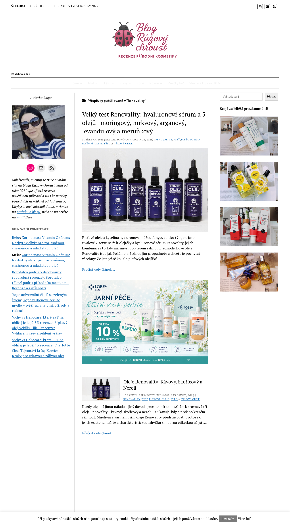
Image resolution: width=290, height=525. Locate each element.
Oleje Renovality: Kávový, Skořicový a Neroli (162, 385)
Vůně (140, 83)
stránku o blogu (28, 211)
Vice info (245, 518)
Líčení (74, 83)
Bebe (16, 237)
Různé (154, 83)
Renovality (164, 139)
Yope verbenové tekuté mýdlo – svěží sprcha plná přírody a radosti (40, 305)
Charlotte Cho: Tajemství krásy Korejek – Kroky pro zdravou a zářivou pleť (41, 350)
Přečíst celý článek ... (98, 269)
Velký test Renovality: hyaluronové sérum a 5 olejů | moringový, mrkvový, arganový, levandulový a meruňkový (143, 122)
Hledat (271, 96)
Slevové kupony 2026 (83, 6)
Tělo (106, 83)
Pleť (91, 83)
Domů (33, 6)
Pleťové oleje (92, 143)
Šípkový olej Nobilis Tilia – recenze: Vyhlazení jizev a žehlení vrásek (39, 328)
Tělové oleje (123, 143)
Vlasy (123, 83)
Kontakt (60, 6)
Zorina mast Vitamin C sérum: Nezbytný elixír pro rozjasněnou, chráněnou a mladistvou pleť (41, 243)
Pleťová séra (190, 139)
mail (20, 217)
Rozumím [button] (228, 519)
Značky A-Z (176, 83)
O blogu (46, 6)
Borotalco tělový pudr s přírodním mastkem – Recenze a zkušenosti (40, 282)
